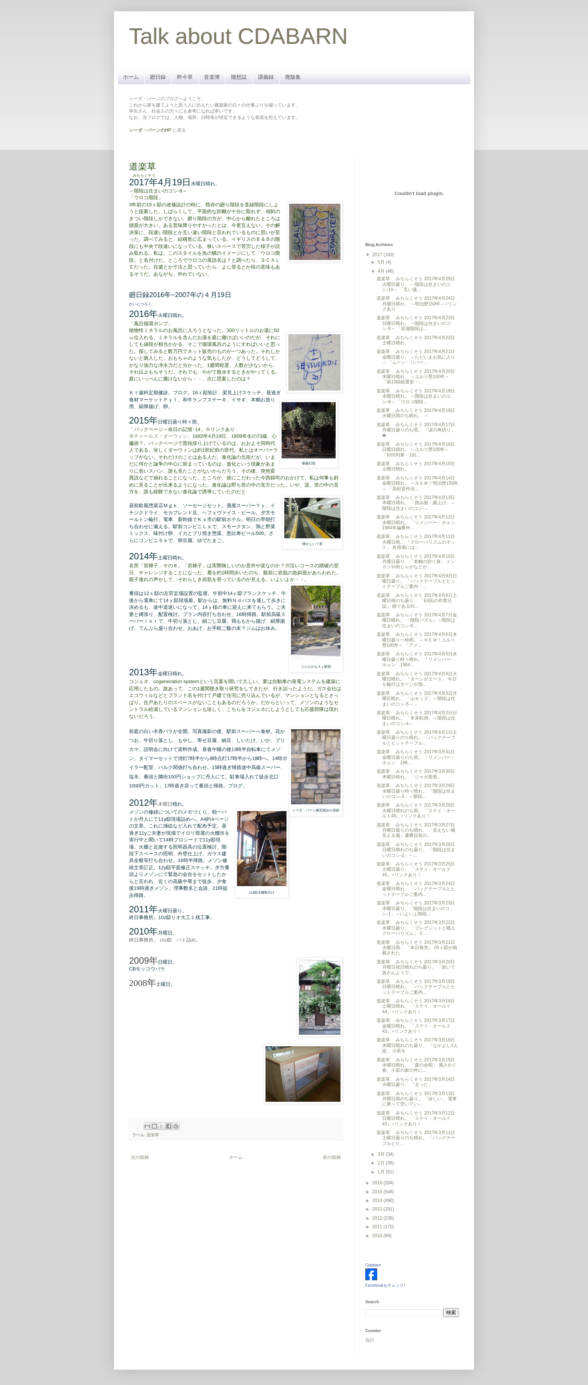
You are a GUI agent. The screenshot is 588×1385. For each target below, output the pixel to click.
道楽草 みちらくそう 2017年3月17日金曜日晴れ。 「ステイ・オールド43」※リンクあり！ (415, 1026)
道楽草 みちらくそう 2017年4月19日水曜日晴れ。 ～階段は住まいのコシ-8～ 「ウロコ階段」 (415, 396)
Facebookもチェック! (385, 1285)
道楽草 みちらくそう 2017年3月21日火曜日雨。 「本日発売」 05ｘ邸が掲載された (416, 948)
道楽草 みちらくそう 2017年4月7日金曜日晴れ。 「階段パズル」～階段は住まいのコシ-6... (416, 620)
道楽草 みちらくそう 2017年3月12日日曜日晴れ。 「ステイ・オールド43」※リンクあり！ (415, 1118)
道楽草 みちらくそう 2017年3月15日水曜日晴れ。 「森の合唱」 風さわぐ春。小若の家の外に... (416, 1065)
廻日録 (158, 77)
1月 (382, 1172)
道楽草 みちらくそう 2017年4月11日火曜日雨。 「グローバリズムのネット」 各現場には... (415, 542)
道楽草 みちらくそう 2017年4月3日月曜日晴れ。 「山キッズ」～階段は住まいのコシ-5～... (416, 699)
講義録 (266, 77)
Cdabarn (373, 1265)
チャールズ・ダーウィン (161, 436)
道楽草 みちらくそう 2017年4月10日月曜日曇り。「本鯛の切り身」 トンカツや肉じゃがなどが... (415, 562)
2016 (378, 1182)
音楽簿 (212, 77)
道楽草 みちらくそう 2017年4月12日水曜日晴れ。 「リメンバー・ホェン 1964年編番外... (418, 522)
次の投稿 (140, 1157)
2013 (378, 1209)
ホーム (131, 77)
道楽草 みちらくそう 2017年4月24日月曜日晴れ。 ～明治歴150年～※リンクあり (416, 304)
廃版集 (293, 77)
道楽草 (153, 1135)
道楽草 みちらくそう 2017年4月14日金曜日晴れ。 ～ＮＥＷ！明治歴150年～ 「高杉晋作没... (417, 483)
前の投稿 (332, 1157)
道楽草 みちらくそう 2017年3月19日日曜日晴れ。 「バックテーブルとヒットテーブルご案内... (415, 987)
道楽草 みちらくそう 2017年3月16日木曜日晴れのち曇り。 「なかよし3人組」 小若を (417, 1045)
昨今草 (185, 77)
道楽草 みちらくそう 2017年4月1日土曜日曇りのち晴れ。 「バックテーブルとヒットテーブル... (416, 738)
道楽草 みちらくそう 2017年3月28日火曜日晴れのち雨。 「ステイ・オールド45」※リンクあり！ (415, 810)
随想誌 (239, 77)
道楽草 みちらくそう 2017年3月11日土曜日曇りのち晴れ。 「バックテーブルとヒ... (415, 1138)
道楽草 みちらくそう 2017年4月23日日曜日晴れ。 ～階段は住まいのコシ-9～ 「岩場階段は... (415, 323)
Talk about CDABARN (238, 36)
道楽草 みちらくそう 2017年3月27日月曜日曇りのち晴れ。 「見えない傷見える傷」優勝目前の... (415, 830)
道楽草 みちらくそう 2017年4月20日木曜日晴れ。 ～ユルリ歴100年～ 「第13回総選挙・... (415, 377)
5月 (382, 262)
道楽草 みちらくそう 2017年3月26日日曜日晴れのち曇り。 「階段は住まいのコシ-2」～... (415, 850)
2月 (382, 1163)
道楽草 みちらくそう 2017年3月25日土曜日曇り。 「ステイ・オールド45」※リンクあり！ (415, 869)
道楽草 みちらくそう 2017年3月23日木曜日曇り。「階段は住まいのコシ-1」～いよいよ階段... (415, 908)
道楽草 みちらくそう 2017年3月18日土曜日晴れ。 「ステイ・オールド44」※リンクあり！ (415, 1006)
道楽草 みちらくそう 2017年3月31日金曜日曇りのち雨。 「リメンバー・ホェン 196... (415, 757)
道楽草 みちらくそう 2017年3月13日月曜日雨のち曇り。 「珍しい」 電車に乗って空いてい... (416, 1099)
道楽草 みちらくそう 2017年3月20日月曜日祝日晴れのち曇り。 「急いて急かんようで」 (415, 967)
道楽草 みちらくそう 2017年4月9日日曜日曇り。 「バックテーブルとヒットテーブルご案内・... (416, 581)
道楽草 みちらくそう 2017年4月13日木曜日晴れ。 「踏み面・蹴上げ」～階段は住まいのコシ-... (415, 503)
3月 (382, 1154)
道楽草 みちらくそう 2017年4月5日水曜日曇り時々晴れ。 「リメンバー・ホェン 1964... (416, 659)
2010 (378, 1235)
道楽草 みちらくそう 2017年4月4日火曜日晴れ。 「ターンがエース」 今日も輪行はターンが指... (416, 679)
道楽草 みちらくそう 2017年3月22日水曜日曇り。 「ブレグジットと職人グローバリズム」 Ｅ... (415, 928)
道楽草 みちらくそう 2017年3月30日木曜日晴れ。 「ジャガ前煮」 (415, 774)
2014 (378, 1200)
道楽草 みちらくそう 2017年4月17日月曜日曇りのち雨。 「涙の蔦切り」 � (415, 430)
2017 (378, 254)
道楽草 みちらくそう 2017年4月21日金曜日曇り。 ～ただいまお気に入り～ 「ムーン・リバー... (415, 357)
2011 (378, 1226)
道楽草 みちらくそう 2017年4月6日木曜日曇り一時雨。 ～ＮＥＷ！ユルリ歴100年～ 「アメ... (416, 640)
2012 (378, 1218)
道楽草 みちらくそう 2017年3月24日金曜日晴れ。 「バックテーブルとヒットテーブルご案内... (415, 889)
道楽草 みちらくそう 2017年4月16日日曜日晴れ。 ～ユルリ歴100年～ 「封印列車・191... (415, 450)
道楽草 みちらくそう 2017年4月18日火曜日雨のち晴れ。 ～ (415, 413)
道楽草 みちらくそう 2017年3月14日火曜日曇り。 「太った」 (415, 1082)
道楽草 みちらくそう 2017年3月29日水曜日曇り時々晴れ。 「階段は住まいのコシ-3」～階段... (415, 791)
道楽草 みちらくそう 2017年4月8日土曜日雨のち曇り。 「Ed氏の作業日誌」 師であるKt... (416, 601)
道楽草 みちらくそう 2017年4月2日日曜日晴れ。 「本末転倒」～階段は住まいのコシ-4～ (416, 718)
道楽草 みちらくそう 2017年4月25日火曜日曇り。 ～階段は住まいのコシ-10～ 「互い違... (415, 284)
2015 (378, 1191)
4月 (382, 271)
